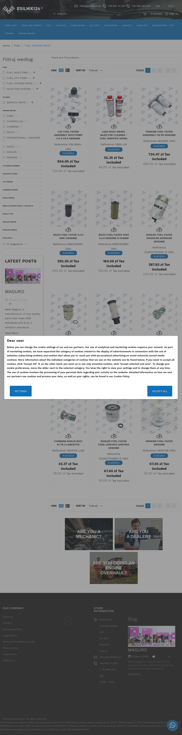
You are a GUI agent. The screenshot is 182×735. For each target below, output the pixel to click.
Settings (21, 391)
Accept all (159, 391)
